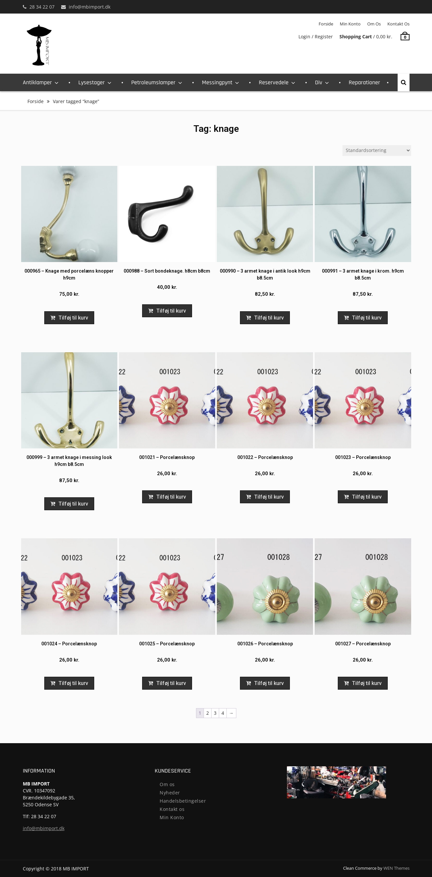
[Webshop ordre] (376, 150)
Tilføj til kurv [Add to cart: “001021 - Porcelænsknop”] (171, 497)
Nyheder (170, 792)
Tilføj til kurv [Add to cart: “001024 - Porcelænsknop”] (73, 683)
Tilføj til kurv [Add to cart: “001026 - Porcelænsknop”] (269, 683)
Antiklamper (37, 82)
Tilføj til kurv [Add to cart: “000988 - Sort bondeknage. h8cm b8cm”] (171, 311)
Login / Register (315, 36)
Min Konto (350, 24)
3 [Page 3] (215, 713)
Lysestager (91, 82)
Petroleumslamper (153, 82)
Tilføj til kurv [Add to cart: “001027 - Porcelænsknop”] (367, 683)
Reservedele (274, 82)
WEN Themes (396, 868)
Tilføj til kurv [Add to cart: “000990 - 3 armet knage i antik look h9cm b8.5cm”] (269, 318)
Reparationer (364, 82)
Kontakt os (398, 24)
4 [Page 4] (222, 713)
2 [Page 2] (207, 713)
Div (318, 82)
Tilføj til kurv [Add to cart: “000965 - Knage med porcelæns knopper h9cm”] (73, 318)
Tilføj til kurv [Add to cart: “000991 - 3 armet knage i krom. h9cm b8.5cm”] (367, 318)
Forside (326, 24)
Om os (374, 24)
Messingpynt (217, 82)
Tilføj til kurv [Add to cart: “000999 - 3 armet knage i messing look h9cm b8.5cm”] (73, 504)
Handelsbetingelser (183, 801)
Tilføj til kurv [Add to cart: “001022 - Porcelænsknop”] (269, 497)
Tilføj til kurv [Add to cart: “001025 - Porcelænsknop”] (171, 683)
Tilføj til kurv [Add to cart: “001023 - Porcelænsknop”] (367, 497)
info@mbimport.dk (89, 7)
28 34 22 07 (42, 7)
